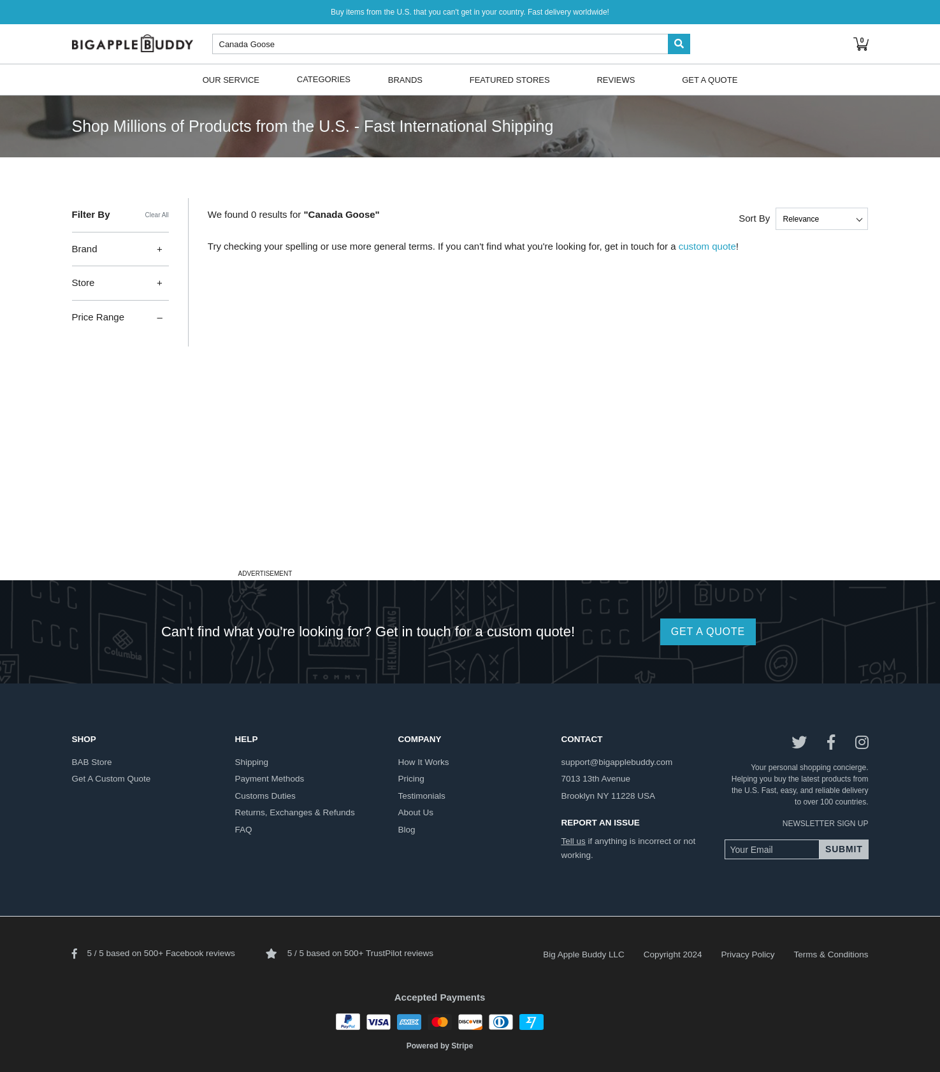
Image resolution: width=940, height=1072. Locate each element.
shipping (252, 762)
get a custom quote (111, 778)
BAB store (92, 762)
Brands (405, 79)
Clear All (157, 214)
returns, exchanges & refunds (295, 812)
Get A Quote (709, 79)
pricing (411, 778)
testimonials (421, 796)
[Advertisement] (470, 476)
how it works (423, 762)
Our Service (231, 79)
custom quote (707, 246)
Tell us (573, 841)
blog (407, 829)
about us (416, 812)
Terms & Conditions (830, 954)
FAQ (243, 829)
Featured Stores (510, 79)
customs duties (265, 796)
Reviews (616, 79)
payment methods (270, 778)
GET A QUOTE (708, 631)
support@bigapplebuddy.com (617, 762)
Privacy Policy (747, 954)
